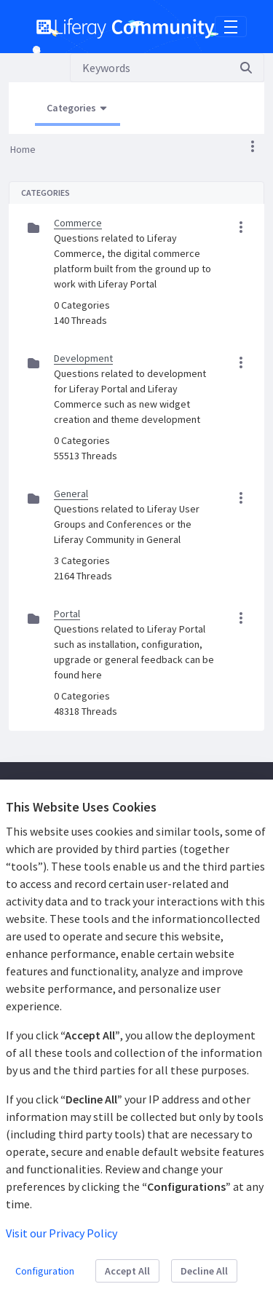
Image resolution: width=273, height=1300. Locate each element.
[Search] (149, 67)
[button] (252, 146)
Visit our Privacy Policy (61, 1233)
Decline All (204, 1270)
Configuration (44, 1270)
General (71, 493)
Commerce (78, 222)
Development (83, 358)
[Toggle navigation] (231, 27)
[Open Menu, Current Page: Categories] (77, 108)
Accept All (127, 1270)
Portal (67, 613)
